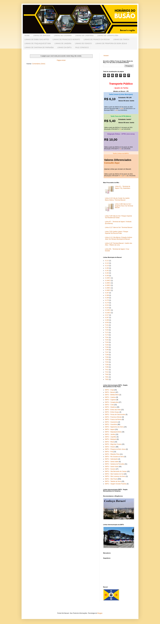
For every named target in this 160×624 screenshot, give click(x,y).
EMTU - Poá (109, 451)
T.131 (106, 325)
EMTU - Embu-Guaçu (112, 412)
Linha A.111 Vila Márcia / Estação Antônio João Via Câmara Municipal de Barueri (118, 238)
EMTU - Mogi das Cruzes (113, 444)
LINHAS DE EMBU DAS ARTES (37, 39)
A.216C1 (108, 310)
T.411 (106, 369)
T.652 (106, 379)
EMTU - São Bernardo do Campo (116, 471)
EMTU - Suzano (110, 469)
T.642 (106, 374)
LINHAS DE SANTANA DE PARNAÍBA (39, 47)
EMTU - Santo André (111, 466)
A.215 (107, 308)
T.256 (106, 367)
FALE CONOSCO (82, 47)
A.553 (107, 322)
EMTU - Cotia (109, 405)
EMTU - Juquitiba (110, 437)
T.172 (106, 332)
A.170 (107, 300)
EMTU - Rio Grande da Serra (114, 456)
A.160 (107, 268)
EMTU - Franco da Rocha (113, 419)
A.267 (107, 317)
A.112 (107, 263)
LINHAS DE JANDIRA (63, 43)
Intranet (106, 55)
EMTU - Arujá (109, 390)
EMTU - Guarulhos (111, 424)
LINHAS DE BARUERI (41, 35)
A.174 (107, 303)
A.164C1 (108, 278)
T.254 (106, 362)
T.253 (106, 359)
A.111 (107, 260)
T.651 (106, 377)
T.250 (106, 357)
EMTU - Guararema (111, 422)
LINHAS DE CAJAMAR (63, 35)
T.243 (106, 342)
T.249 (106, 355)
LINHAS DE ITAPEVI (121, 39)
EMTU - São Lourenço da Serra (115, 476)
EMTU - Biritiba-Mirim (112, 395)
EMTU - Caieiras (110, 397)
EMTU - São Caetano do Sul (114, 474)
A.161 (107, 270)
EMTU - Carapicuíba (111, 402)
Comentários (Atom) (38, 64)
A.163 (107, 275)
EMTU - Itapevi (110, 429)
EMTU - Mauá (109, 442)
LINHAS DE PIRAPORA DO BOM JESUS (111, 43)
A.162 (107, 273)
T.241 (106, 337)
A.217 (107, 315)
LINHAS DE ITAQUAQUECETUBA (38, 43)
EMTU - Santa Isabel (111, 461)
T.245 (106, 347)
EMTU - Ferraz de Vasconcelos (115, 414)
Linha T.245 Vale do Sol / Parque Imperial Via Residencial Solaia (118, 216)
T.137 (106, 327)
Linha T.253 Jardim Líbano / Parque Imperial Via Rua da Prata (116, 232)
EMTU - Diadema (110, 407)
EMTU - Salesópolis (111, 459)
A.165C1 (108, 283)
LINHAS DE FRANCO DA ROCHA (97, 39)
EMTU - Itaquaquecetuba (113, 432)
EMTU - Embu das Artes (113, 409)
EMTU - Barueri (110, 392)
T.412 (106, 372)
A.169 (107, 298)
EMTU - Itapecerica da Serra (114, 427)
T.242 (106, 340)
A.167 (107, 293)
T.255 (106, 364)
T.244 (106, 345)
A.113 (107, 265)
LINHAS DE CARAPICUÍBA (107, 35)
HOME (27, 35)
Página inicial (61, 60)
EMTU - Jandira (110, 434)
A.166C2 (108, 290)
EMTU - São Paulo (111, 479)
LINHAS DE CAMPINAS (84, 35)
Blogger (99, 613)
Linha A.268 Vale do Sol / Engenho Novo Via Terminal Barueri (124, 205)
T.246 (106, 350)
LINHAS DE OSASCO (83, 43)
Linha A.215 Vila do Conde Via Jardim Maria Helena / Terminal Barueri (117, 199)
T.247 (106, 352)
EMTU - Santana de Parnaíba (114, 464)
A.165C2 (108, 285)
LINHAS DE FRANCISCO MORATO (66, 39)
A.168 (107, 295)
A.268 (107, 320)
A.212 (107, 305)
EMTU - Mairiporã (111, 439)
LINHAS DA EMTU (64, 47)
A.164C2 (108, 280)
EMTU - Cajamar (110, 400)
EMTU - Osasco (110, 447)
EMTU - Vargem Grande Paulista (115, 484)
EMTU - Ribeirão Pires (112, 454)
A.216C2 (108, 313)
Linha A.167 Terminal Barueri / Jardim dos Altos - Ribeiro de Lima (118, 244)
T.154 (106, 330)
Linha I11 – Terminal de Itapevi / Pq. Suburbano (122, 187)
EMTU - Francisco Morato (113, 417)
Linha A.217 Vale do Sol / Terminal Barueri (118, 227)
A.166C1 (108, 288)
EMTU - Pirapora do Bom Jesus (115, 449)
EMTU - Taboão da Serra (113, 481)
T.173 (106, 335)
